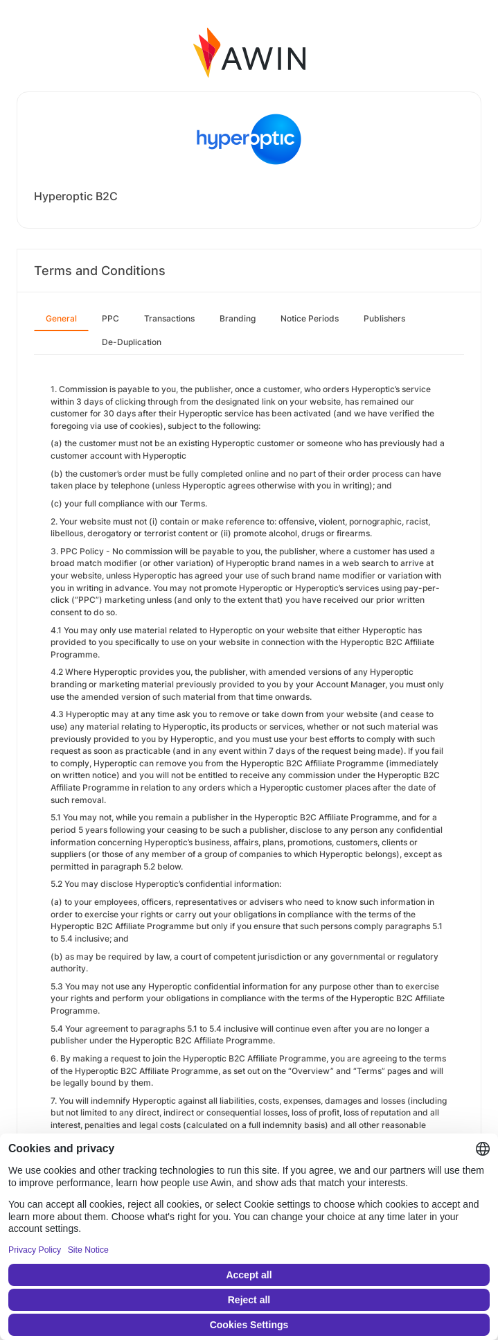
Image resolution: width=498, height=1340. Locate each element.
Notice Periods (310, 318)
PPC (110, 318)
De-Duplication (131, 342)
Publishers (384, 318)
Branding (238, 318)
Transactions (169, 318)
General (61, 318)
